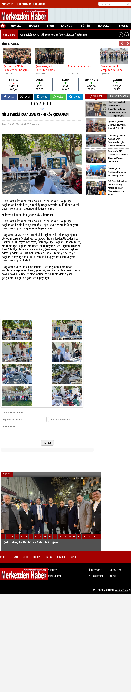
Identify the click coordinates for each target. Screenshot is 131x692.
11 (50, 536)
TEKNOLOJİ (104, 26)
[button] (121, 34)
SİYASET (34, 26)
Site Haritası (51, 570)
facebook (95, 570)
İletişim (40, 4)
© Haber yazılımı (112, 590)
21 (98, 536)
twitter (115, 570)
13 (59, 536)
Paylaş (9, 96)
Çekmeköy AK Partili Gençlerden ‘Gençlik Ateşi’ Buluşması (54, 34)
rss (113, 575)
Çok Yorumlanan (119, 96)
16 (74, 536)
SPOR (50, 26)
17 (79, 536)
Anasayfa (7, 4)
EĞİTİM (85, 26)
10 (45, 536)
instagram (96, 575)
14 (64, 536)
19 (88, 536)
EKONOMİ (67, 26)
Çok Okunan (96, 96)
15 (69, 536)
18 (84, 536)
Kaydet (47, 443)
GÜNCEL (16, 26)
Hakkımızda (24, 4)
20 (93, 536)
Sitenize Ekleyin (53, 575)
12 (54, 536)
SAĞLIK (123, 26)
